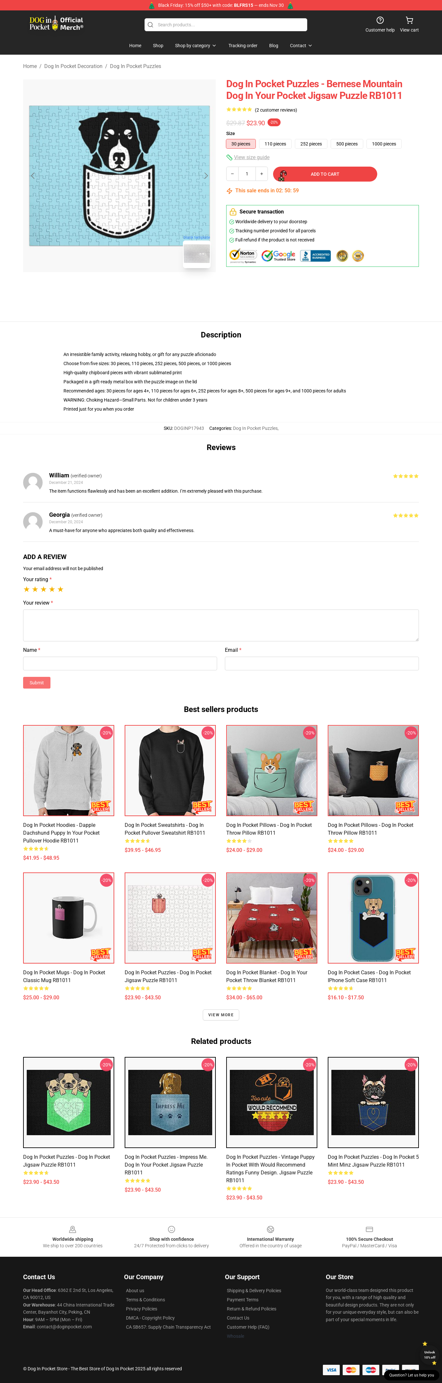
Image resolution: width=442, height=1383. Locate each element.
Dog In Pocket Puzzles (135, 66)
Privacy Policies (141, 1308)
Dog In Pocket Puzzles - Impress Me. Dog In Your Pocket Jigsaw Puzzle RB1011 (166, 1165)
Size (230, 133)
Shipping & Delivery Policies (254, 1290)
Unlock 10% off (429, 1354)
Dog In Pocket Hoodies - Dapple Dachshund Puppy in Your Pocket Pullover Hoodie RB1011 (61, 833)
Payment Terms (242, 1299)
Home (30, 66)
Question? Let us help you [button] (411, 1375)
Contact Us (238, 1318)
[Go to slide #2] (136, 287)
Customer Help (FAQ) (248, 1327)
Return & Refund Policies (251, 1308)
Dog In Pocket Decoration (73, 66)
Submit (37, 682)
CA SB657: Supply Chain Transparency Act (168, 1327)
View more (221, 1015)
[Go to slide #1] (102, 287)
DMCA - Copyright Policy (150, 1318)
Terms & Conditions (145, 1299)
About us (135, 1290)
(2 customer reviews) (276, 110)
